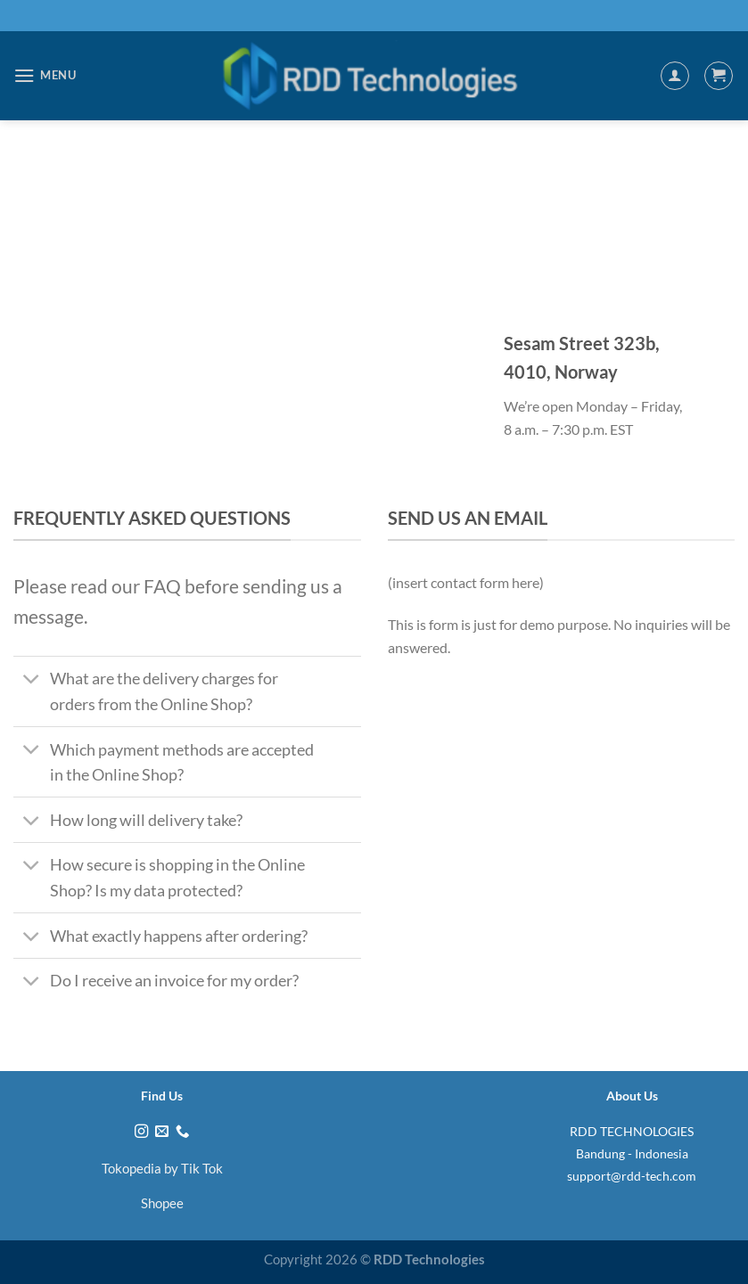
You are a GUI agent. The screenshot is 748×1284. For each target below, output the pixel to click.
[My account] (675, 75)
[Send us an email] (162, 1132)
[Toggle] (31, 680)
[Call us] (182, 1132)
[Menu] (45, 75)
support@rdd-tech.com (631, 1175)
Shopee (162, 1203)
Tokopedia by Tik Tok (162, 1168)
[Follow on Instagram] (141, 1132)
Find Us (162, 1095)
